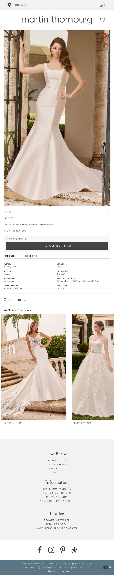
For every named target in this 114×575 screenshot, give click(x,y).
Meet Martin (57, 469)
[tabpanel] (57, 118)
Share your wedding (57, 489)
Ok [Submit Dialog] (105, 567)
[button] (8, 20)
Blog (57, 473)
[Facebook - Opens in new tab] (39, 550)
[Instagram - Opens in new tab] (51, 550)
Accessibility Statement (57, 501)
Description (31, 256)
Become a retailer (57, 520)
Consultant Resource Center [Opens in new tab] (57, 528)
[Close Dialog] (110, 567)
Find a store (57, 461)
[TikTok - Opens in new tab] (74, 550)
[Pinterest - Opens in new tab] (105, 36)
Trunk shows (57, 465)
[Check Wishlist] (103, 20)
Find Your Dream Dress (57, 246)
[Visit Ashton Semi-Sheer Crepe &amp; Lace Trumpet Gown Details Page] (33, 367)
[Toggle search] (103, 5)
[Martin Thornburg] (57, 20)
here (67, 571)
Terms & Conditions (57, 493)
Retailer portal (57, 524)
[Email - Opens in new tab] (24, 300)
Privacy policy (57, 497)
